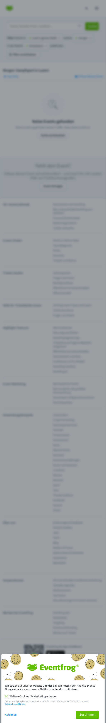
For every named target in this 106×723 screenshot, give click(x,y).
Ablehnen (11, 715)
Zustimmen (87, 714)
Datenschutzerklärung (15, 704)
